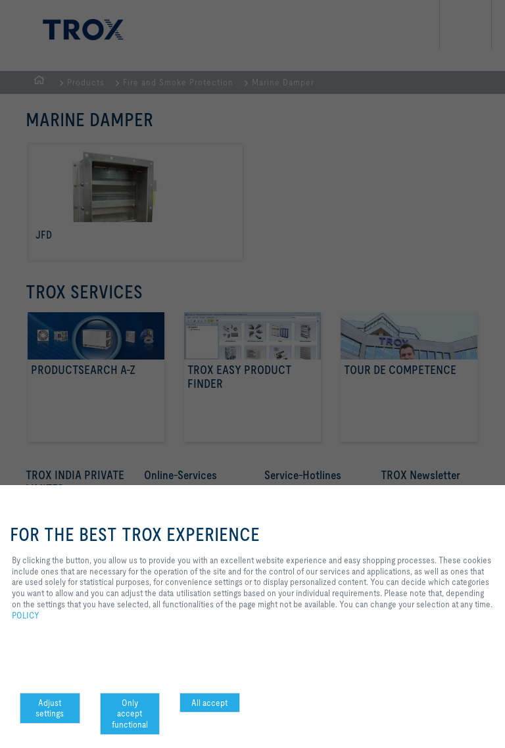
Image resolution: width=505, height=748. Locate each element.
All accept (209, 702)
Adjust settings (50, 708)
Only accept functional (130, 713)
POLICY (25, 615)
